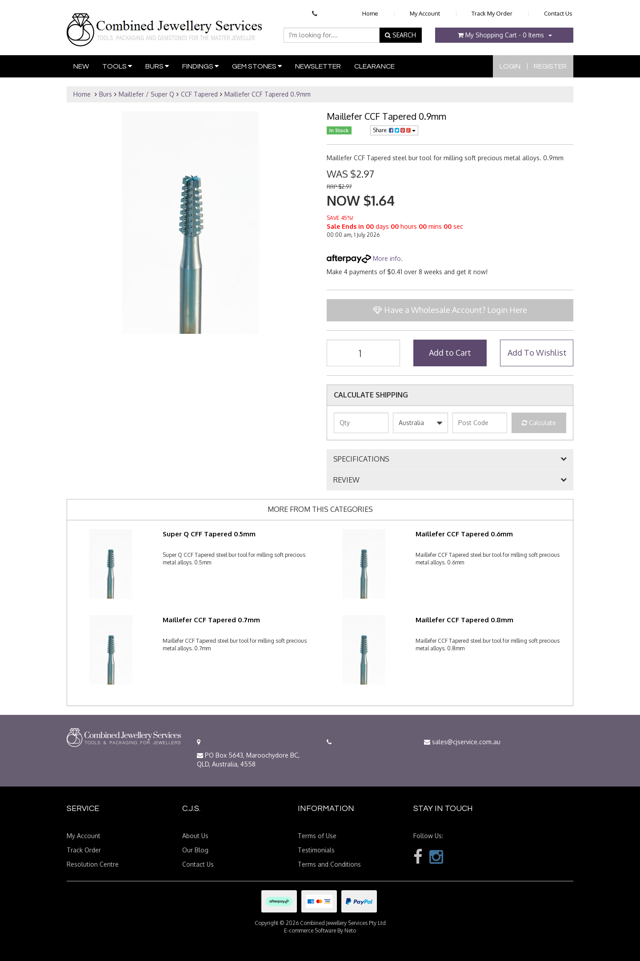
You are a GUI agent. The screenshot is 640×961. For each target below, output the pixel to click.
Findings (200, 66)
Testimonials (316, 850)
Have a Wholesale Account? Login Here (450, 310)
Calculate (539, 422)
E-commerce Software (310, 930)
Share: (394, 130)
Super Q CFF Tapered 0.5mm (209, 534)
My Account (425, 13)
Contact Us (558, 13)
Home (370, 13)
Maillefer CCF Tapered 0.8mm (464, 620)
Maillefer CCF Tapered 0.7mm (211, 620)
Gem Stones (257, 66)
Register (550, 66)
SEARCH (400, 35)
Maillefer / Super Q (146, 94)
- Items (501, 35)
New (81, 66)
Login (510, 66)
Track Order (84, 850)
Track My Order (492, 13)
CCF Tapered (199, 94)
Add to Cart (450, 352)
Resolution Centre (93, 864)
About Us (195, 835)
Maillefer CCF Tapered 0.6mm (464, 534)
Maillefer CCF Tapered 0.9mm (267, 94)
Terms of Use (317, 835)
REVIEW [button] (346, 480)
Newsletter (318, 66)
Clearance (374, 66)
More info (364, 258)
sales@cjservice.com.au (462, 742)
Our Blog (195, 850)
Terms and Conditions (329, 864)
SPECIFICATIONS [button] (361, 459)
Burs (157, 66)
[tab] (450, 459)
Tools (117, 66)
